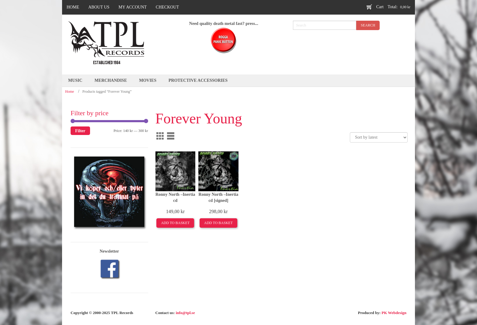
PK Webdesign (393, 312)
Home (69, 91)
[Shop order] (379, 137)
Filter (80, 130)
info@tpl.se (185, 312)
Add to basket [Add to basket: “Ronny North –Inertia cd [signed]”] (218, 223)
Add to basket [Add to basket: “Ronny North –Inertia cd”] (175, 223)
